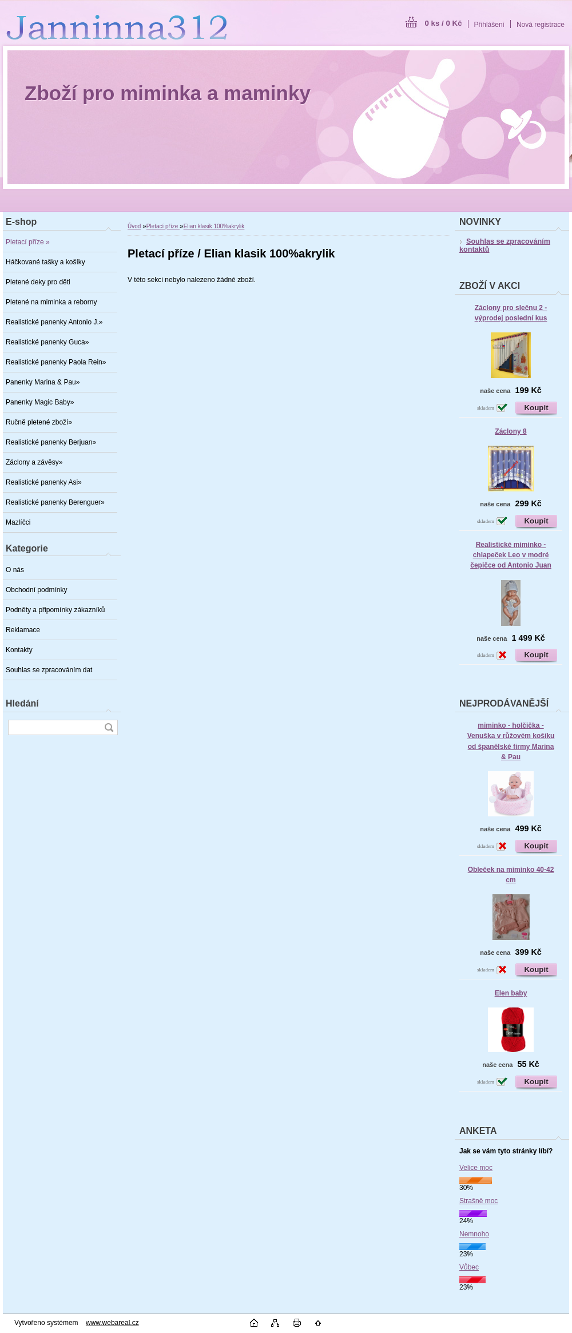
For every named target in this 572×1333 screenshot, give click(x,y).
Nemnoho (474, 1234)
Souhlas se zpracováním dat (49, 670)
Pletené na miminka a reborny (51, 302)
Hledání (22, 703)
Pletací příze (163, 226)
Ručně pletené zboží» (39, 422)
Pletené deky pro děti (38, 282)
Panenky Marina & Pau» (43, 382)
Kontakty (19, 650)
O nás (15, 570)
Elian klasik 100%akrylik (214, 226)
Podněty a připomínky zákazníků (55, 610)
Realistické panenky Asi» (44, 482)
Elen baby (511, 993)
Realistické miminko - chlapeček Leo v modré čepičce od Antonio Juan (510, 555)
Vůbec (469, 1267)
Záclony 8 (510, 431)
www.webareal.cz (112, 1323)
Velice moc (475, 1167)
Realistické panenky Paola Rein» (56, 362)
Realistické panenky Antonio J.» (54, 322)
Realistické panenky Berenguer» (55, 502)
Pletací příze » (28, 242)
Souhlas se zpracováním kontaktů (504, 245)
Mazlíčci (18, 522)
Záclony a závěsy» (34, 462)
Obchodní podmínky (36, 590)
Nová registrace (541, 25)
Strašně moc (478, 1200)
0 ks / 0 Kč (443, 23)
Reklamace (23, 630)
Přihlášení (489, 25)
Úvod (134, 226)
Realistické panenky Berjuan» (51, 442)
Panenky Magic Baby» (40, 402)
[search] (108, 727)
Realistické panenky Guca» (47, 342)
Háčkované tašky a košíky (45, 262)
